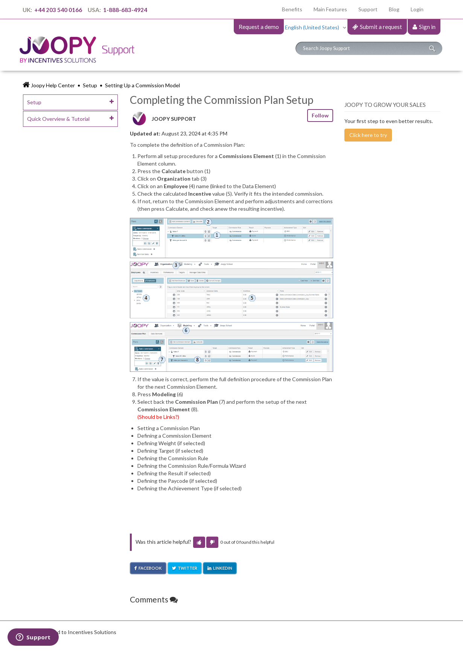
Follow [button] (320, 115)
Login (417, 9)
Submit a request (381, 26)
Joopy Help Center (53, 85)
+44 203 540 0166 (58, 9)
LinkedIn (222, 568)
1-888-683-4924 (124, 9)
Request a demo (259, 26)
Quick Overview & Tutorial (58, 119)
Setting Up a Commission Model (142, 85)
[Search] (368, 48)
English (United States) (312, 27)
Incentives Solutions (92, 632)
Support (368, 9)
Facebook (150, 568)
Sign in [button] (427, 26)
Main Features (330, 9)
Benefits (295, 8)
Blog (394, 9)
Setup (90, 85)
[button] (199, 542)
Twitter (187, 568)
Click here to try (368, 135)
